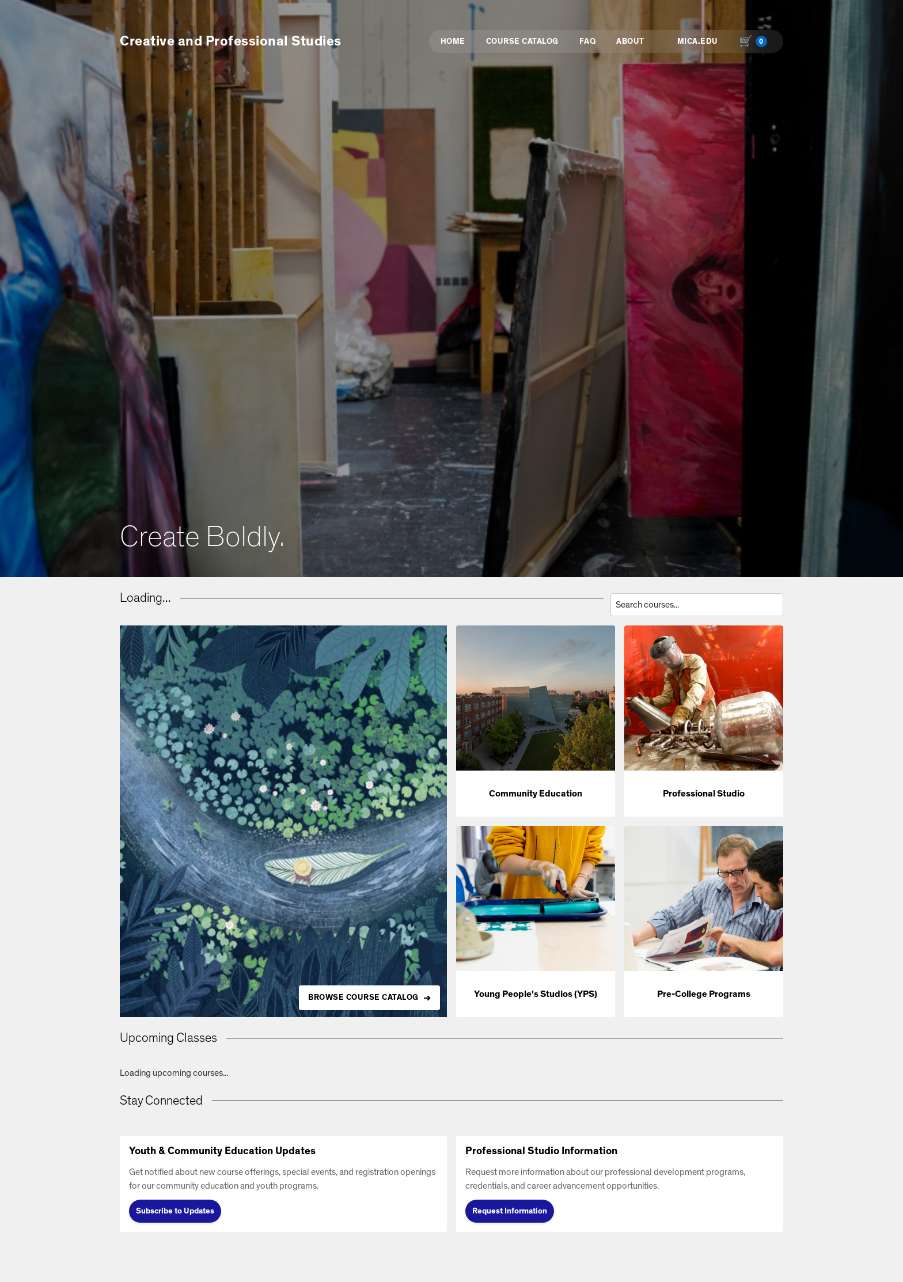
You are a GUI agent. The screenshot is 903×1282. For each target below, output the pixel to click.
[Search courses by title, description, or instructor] (696, 604)
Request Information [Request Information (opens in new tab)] (509, 1211)
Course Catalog (522, 41)
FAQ (587, 41)
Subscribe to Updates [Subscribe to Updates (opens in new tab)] (175, 1211)
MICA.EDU (697, 41)
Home (453, 41)
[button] (535, 721)
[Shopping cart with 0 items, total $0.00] (755, 41)
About (630, 41)
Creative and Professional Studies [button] (231, 41)
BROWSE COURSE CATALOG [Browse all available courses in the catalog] (363, 997)
